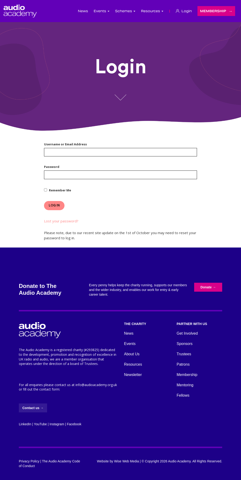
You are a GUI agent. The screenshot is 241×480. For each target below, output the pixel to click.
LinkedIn (25, 424)
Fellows (183, 395)
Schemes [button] (125, 11)
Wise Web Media (126, 461)
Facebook (74, 424)
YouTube (40, 424)
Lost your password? (61, 221)
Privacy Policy (29, 461)
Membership (213, 11)
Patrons (183, 364)
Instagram (57, 424)
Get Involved (187, 333)
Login (184, 11)
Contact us (33, 408)
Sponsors (185, 344)
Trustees (184, 354)
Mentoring (185, 385)
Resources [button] (152, 11)
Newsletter (133, 375)
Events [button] (101, 11)
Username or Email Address (65, 144)
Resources (133, 364)
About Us (132, 354)
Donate (208, 287)
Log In (54, 205)
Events (130, 344)
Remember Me (60, 190)
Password (51, 167)
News (83, 11)
